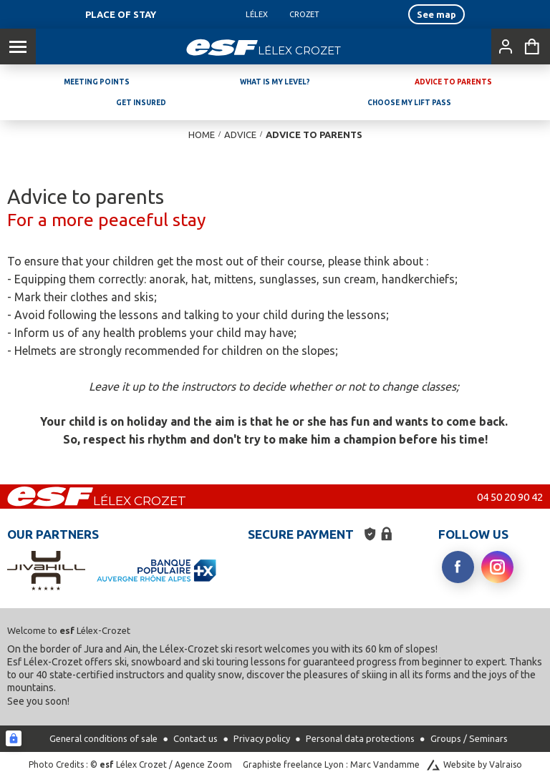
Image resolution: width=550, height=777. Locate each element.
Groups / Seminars (469, 738)
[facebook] (458, 567)
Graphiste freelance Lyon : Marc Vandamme (331, 764)
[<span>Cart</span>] (532, 46)
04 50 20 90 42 (510, 497)
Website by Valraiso (482, 764)
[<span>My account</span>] (502, 46)
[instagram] (497, 567)
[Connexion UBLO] (13, 738)
